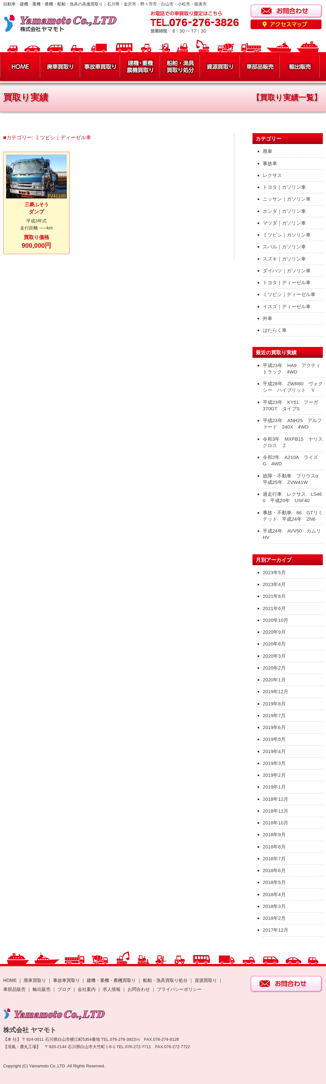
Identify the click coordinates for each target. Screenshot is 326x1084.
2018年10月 (275, 822)
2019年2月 (274, 775)
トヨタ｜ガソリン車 (284, 187)
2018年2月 (274, 918)
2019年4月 (274, 751)
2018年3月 (274, 906)
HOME (10, 980)
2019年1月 (274, 787)
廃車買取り (35, 980)
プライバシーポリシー (179, 989)
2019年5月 (274, 739)
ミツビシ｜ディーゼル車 (289, 294)
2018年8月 (274, 846)
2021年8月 (274, 596)
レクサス (272, 175)
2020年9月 (274, 632)
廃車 (267, 151)
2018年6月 (274, 870)
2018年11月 (275, 811)
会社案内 (87, 989)
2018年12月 (275, 799)
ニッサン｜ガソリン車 (287, 199)
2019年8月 (274, 703)
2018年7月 (274, 858)
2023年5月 (274, 572)
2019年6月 (274, 727)
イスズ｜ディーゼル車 (287, 306)
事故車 (270, 163)
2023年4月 (274, 584)
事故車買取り (66, 980)
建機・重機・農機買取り (111, 980)
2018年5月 (274, 882)
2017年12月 (275, 930)
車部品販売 (14, 989)
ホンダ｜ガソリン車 (284, 211)
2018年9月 (274, 834)
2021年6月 (274, 608)
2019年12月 (275, 691)
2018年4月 (274, 894)
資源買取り (206, 980)
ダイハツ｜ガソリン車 (287, 270)
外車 (267, 318)
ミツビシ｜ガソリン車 (287, 234)
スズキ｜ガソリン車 (284, 258)
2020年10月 (275, 620)
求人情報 (111, 989)
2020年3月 (274, 656)
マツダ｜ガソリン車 (284, 223)
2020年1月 (274, 679)
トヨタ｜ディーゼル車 (287, 282)
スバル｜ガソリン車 (284, 246)
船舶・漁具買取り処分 (165, 980)
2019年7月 (274, 715)
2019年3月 (274, 763)
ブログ (64, 989)
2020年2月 (274, 667)
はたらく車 (275, 330)
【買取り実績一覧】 (287, 97)
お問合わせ (139, 989)
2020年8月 (274, 643)
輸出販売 (41, 989)
